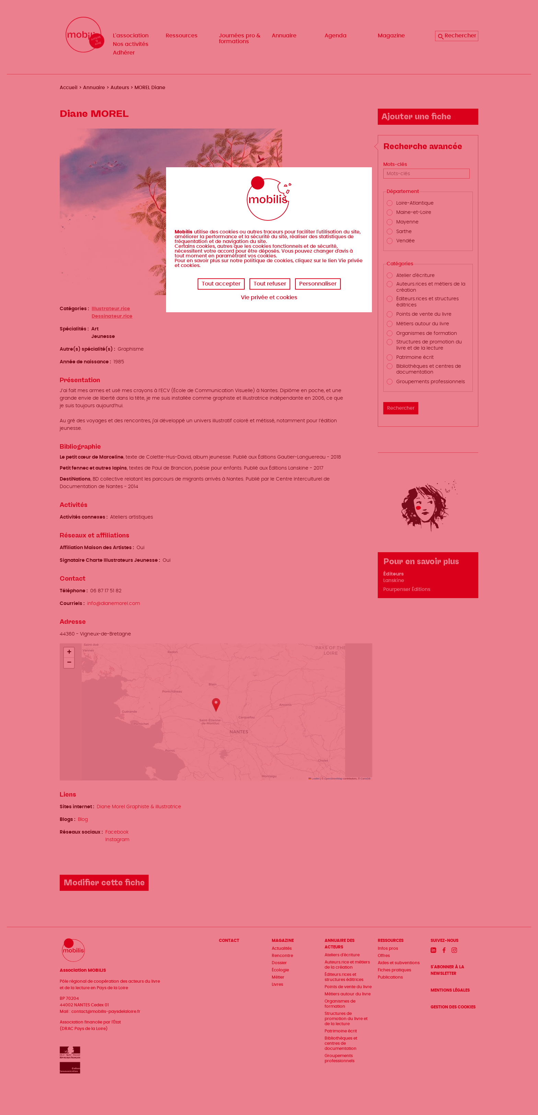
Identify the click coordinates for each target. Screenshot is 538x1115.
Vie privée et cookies (269, 297)
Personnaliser (318, 284)
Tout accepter (221, 284)
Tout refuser (270, 284)
